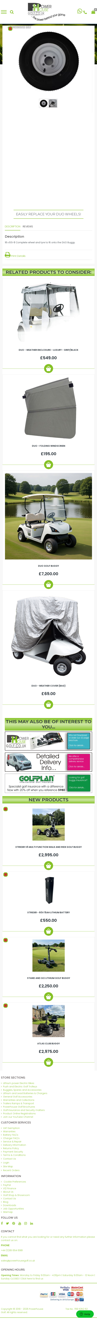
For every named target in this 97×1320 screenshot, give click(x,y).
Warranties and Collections (18, 1100)
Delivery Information (14, 1145)
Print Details (15, 256)
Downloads (9, 1205)
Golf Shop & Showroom (16, 1195)
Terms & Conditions (14, 1155)
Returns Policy (11, 1148)
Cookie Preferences (15, 1181)
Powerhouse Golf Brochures (19, 1106)
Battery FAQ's (10, 1134)
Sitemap (8, 1212)
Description (12, 226)
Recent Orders (11, 1170)
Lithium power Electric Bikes (18, 1083)
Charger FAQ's (11, 1138)
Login (6, 1162)
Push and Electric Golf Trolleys (20, 1086)
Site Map (8, 1166)
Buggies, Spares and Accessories (22, 1090)
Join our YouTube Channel (18, 1116)
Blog (5, 1202)
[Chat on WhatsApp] (79, 12)
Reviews (28, 226)
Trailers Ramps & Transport (18, 1103)
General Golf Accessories (17, 1096)
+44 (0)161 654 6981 (12, 1250)
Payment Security (13, 1151)
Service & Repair (12, 1141)
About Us (8, 1191)
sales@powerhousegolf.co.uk (18, 1260)
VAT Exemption (11, 1128)
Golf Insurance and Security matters (24, 1110)
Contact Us (9, 1158)
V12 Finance (9, 1188)
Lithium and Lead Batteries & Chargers (25, 1093)
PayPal (7, 1185)
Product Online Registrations (19, 1113)
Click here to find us (32, 1278)
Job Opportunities (13, 1208)
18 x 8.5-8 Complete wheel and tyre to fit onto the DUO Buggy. (40, 242)
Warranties (9, 1131)
